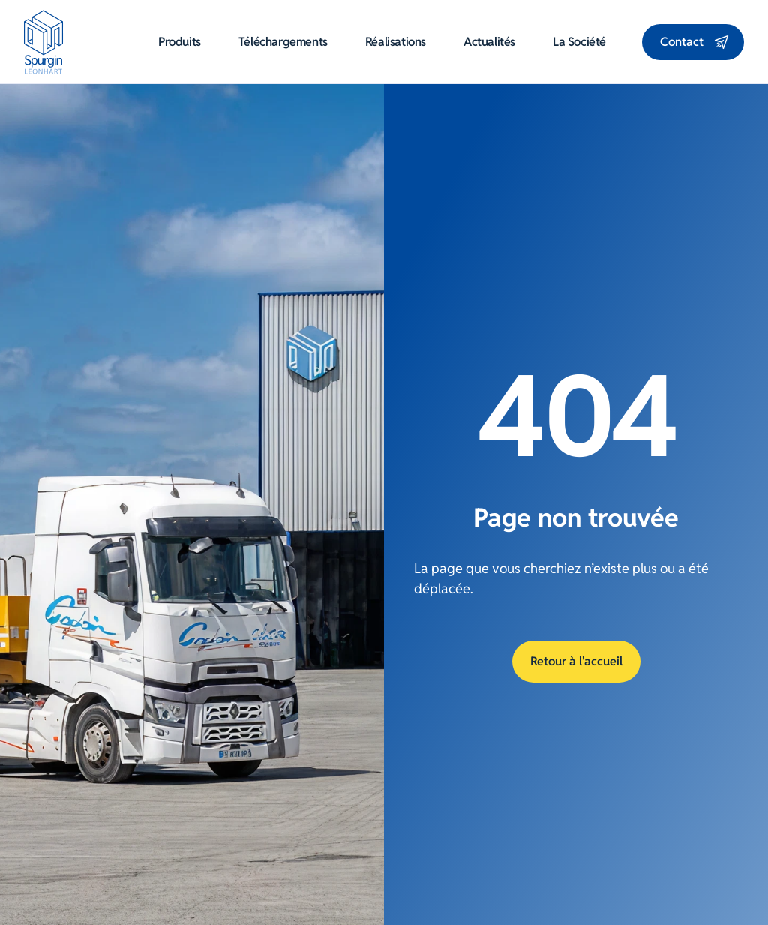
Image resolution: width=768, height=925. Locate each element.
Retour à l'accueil (576, 661)
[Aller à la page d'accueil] (44, 42)
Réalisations (395, 42)
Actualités (489, 42)
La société (579, 42)
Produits (179, 42)
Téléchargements (283, 42)
